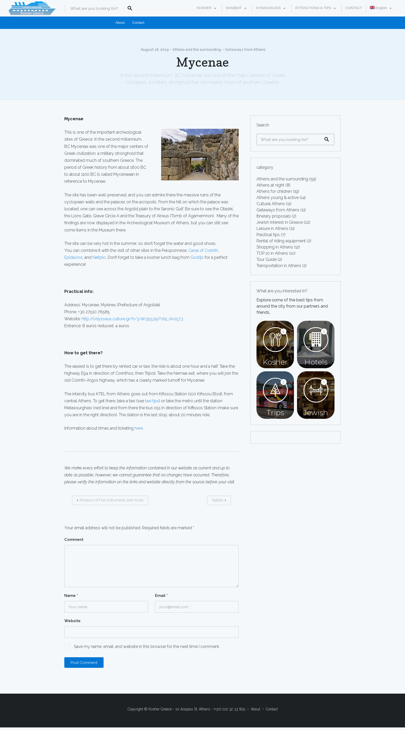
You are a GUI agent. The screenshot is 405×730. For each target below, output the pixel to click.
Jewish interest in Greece (279, 222)
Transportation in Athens (278, 265)
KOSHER (204, 8)
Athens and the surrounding (197, 49)
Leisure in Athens (272, 228)
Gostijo (197, 257)
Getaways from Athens (245, 49)
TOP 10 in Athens (272, 253)
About (119, 23)
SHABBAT (234, 8)
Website (72, 621)
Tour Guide (266, 259)
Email (161, 595)
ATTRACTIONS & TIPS (313, 8)
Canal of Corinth (203, 250)
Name (71, 595)
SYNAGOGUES (268, 8)
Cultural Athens (270, 203)
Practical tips (268, 234)
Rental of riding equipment (281, 240)
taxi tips (152, 400)
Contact (138, 23)
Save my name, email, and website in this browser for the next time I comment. (147, 646)
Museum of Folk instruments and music (112, 500)
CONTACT (353, 8)
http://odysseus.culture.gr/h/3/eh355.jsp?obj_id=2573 (132, 318)
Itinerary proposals (273, 216)
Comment (73, 539)
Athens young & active (277, 197)
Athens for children (274, 191)
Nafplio (99, 257)
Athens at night (270, 185)
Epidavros (73, 257)
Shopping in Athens (274, 247)
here (139, 428)
